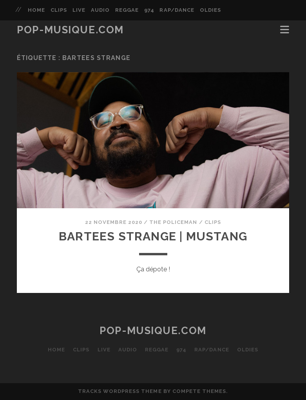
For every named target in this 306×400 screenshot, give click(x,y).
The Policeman (173, 222)
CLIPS (59, 10)
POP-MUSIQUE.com (70, 30)
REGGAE (127, 10)
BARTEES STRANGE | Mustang (153, 236)
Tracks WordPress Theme (120, 391)
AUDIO (100, 10)
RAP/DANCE (176, 10)
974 (149, 10)
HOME (36, 10)
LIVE (78, 10)
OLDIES (210, 10)
